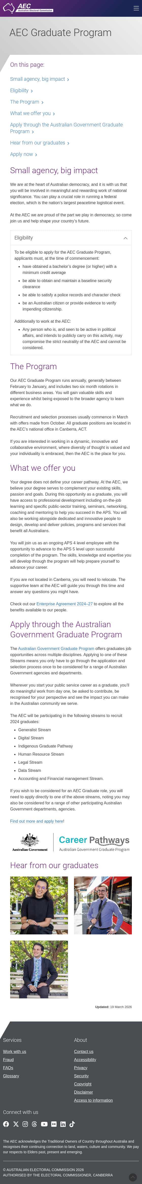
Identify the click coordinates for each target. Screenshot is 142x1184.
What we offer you (30, 113)
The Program (24, 102)
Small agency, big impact (37, 79)
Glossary (11, 1076)
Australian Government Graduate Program (56, 648)
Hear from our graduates (37, 143)
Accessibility (85, 1060)
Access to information (93, 1100)
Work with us (14, 1051)
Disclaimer (83, 1092)
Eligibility (23, 238)
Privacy (80, 1068)
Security (81, 1076)
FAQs (8, 1068)
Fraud (8, 1060)
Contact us (83, 1051)
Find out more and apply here (36, 821)
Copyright (82, 1084)
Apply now (21, 154)
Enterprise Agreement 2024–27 (65, 604)
